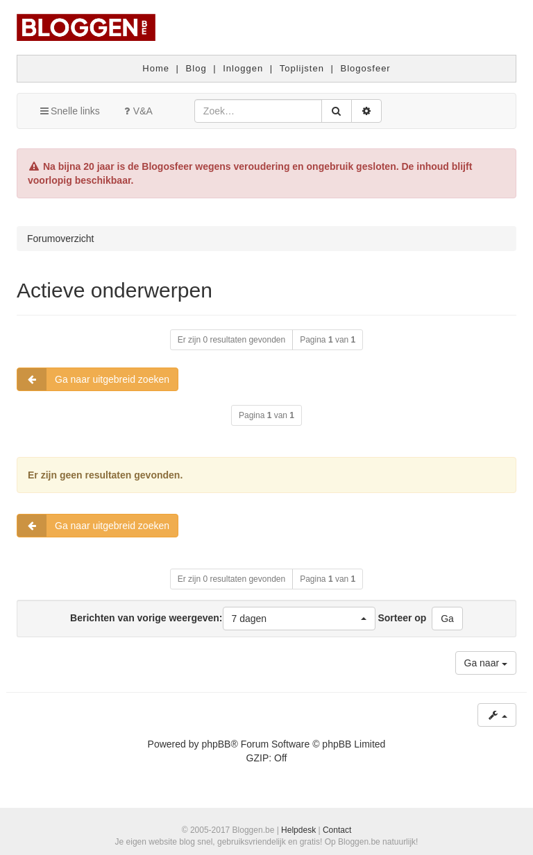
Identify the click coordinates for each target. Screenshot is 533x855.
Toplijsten (302, 68)
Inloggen (243, 68)
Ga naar (485, 662)
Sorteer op (402, 617)
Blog (196, 68)
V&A (137, 110)
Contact (337, 830)
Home (155, 68)
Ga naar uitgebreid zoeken (93, 379)
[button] (299, 618)
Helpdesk (298, 830)
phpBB (215, 744)
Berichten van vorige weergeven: (222, 618)
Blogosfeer (366, 68)
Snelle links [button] (69, 110)
